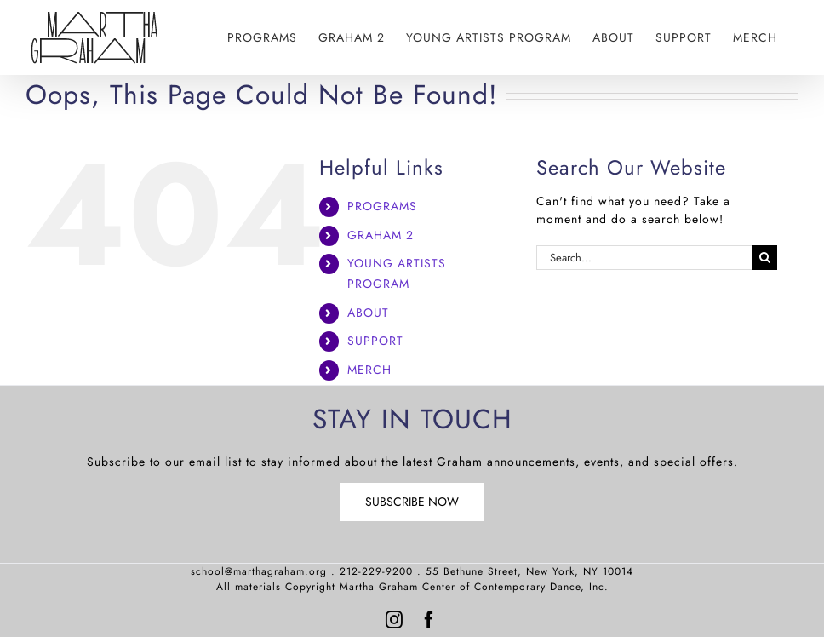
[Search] (764, 257)
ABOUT (368, 312)
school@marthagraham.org (259, 571)
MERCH (369, 369)
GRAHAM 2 (380, 235)
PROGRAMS (382, 206)
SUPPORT (375, 340)
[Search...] (644, 257)
